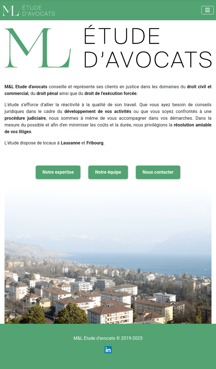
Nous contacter (158, 172)
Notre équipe (108, 172)
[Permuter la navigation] (207, 10)
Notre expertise (58, 172)
